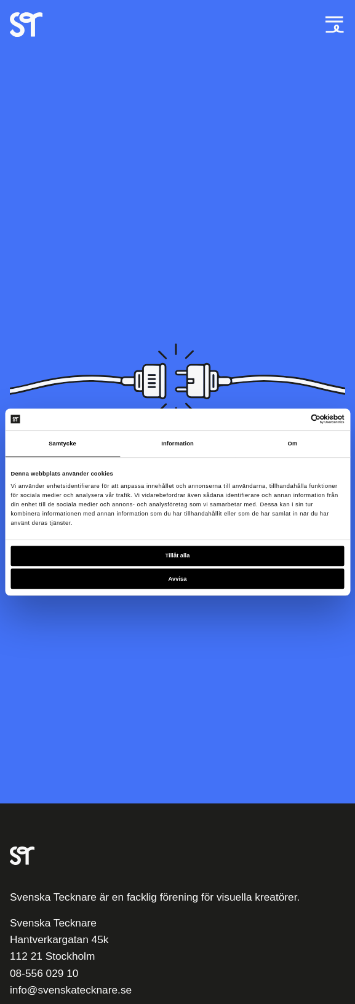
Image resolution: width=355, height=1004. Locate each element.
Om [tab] (293, 443)
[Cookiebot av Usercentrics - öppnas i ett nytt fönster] (291, 419)
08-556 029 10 (44, 973)
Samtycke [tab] (62, 443)
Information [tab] (177, 443)
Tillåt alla (178, 556)
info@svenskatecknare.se (71, 990)
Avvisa (178, 579)
